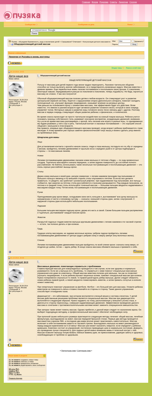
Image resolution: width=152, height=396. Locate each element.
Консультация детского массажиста (96, 42)
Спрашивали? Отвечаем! (71, 42)
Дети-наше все (18, 76)
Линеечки (123, 2)
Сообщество (31, 24)
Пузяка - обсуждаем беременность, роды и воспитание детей (35, 42)
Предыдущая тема (68, 351)
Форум (95, 2)
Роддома (104, 2)
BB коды (12, 369)
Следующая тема (84, 351)
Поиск (131, 24)
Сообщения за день (86, 24)
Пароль (115, 44)
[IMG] (11, 373)
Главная (86, 2)
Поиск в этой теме (133, 68)
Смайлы (12, 371)
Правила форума (15, 378)
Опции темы (117, 68)
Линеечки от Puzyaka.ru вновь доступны (29, 57)
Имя (113, 41)
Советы (113, 2)
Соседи (133, 2)
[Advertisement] (99, 14)
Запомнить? (138, 41)
